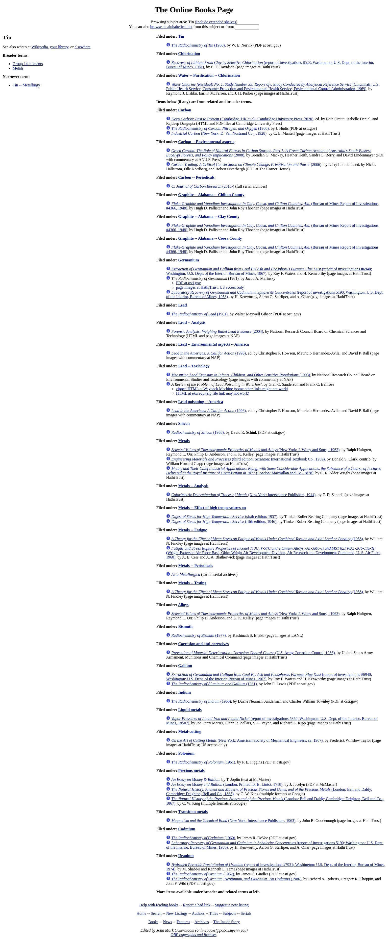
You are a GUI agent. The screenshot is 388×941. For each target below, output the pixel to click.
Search (156, 913)
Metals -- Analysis (193, 486)
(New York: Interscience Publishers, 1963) (233, 820)
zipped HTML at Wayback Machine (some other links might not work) (232, 389)
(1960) (198, 45)
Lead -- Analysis (191, 322)
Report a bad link (196, 905)
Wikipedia (39, 47)
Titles (213, 913)
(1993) (240, 375)
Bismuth (185, 626)
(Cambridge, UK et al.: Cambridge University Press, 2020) (242, 119)
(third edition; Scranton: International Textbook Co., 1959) (248, 459)
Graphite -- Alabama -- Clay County (209, 216)
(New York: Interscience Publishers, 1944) (243, 495)
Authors (198, 913)
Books (153, 922)
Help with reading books (158, 905)
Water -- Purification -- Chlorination (209, 75)
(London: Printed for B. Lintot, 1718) (226, 784)
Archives (201, 922)
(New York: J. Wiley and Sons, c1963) (255, 450)
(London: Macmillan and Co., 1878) (273, 470)
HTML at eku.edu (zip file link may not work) (212, 393)
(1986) (236, 879)
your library (59, 47)
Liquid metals (190, 710)
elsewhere (83, 47)
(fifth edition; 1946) (223, 521)
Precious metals (191, 770)
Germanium (188, 260)
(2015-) (202, 186)
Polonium (186, 753)
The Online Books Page (193, 9)
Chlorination (189, 53)
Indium (184, 692)
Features (183, 922)
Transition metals (193, 812)
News (167, 922)
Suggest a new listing (232, 905)
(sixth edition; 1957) (224, 516)
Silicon (184, 423)
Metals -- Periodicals (195, 565)
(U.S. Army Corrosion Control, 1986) (253, 653)
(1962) (202, 874)
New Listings (177, 913)
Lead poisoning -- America (200, 402)
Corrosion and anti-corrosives (203, 644)
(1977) (198, 635)
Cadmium (186, 829)
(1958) (267, 539)
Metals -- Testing (192, 583)
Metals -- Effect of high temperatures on (212, 508)
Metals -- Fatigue (192, 530)
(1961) (199, 314)
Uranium (186, 856)
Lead (182, 305)
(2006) (246, 164)
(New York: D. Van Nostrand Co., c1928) (219, 133)
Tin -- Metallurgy (26, 85)
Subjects (229, 913)
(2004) (217, 331)
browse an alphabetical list (171, 27)
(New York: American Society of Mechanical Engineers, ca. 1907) (247, 740)
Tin (181, 36)
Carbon (184, 110)
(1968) (197, 432)
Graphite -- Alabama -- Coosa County (210, 238)
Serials (246, 913)
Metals (18, 68)
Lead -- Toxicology (193, 366)
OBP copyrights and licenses (193, 935)
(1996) (208, 353)
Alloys (183, 605)
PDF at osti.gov (188, 283)
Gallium (185, 665)
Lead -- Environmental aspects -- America (213, 344)
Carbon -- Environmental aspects (206, 142)
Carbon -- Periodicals (196, 177)
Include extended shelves (216, 22)
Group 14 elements (28, 64)
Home (141, 913)
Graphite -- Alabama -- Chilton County (211, 195)
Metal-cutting (189, 731)
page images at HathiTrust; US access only (210, 287)
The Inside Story (226, 922)
